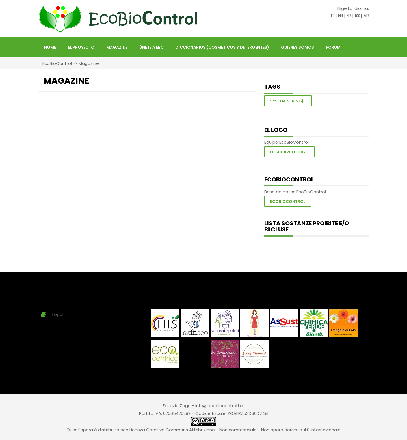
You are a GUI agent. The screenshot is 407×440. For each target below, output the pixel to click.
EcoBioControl (57, 63)
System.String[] (288, 101)
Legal (57, 314)
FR (349, 15)
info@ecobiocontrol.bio (219, 406)
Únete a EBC (151, 47)
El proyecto (81, 47)
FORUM (333, 47)
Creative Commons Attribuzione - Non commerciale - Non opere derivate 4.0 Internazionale (243, 430)
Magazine (116, 47)
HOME (50, 47)
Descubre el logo (289, 152)
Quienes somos (297, 47)
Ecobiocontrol (288, 201)
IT (332, 15)
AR (366, 15)
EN (340, 15)
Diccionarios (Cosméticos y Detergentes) (222, 47)
